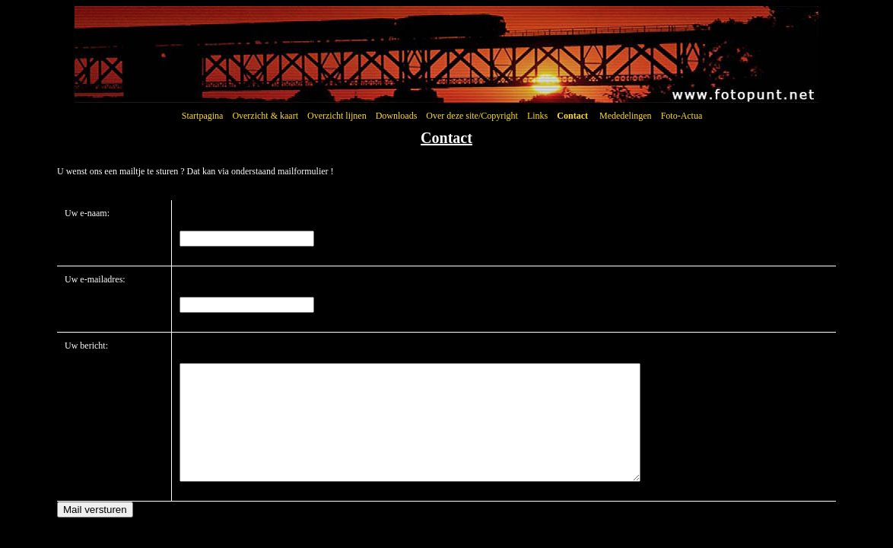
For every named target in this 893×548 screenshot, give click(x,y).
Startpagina (203, 115)
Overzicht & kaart (265, 115)
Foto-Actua (682, 115)
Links (537, 115)
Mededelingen (625, 115)
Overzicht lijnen (337, 115)
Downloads (397, 115)
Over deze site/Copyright (472, 115)
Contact (572, 115)
